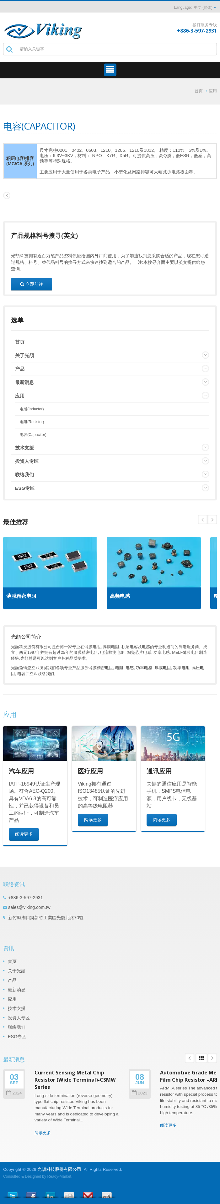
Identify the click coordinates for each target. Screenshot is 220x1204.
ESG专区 (25, 488)
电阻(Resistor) (32, 422)
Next (202, 519)
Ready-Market (59, 1176)
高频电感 (120, 596)
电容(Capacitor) (33, 435)
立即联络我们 (42, 673)
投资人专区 (27, 461)
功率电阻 (181, 667)
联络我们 (24, 474)
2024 (14, 1093)
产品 (19, 368)
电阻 (119, 667)
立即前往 (31, 284)
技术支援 (24, 447)
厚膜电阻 (163, 667)
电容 (21, 673)
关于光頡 (24, 355)
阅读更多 (24, 834)
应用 (213, 91)
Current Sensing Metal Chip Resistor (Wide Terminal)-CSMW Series (75, 1080)
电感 (130, 667)
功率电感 (144, 667)
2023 (139, 1093)
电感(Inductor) (32, 409)
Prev (212, 519)
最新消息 (24, 382)
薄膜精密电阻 (21, 596)
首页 (199, 91)
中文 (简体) (203, 7)
